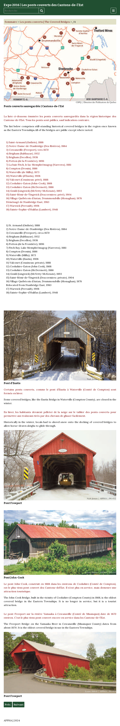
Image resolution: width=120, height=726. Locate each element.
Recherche (41, 11)
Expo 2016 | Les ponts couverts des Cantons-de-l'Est (43, 5)
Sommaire (11, 21)
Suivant (18, 704)
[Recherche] (21, 10)
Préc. (8, 704)
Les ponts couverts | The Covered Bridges (45, 21)
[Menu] (113, 10)
